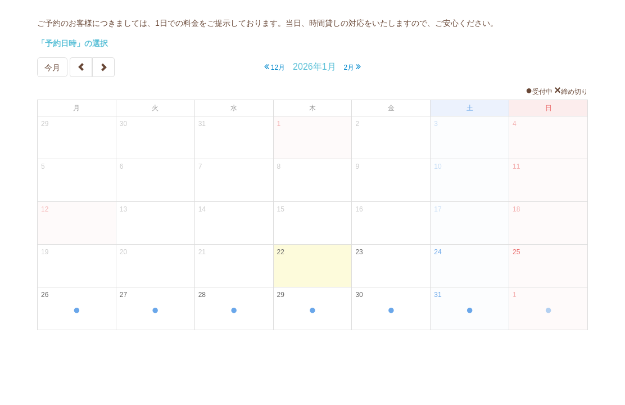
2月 (352, 66)
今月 (52, 67)
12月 (275, 66)
